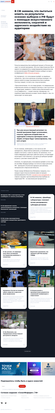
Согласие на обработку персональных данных (13, 389)
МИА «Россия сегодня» (32, 73)
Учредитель (24, 395)
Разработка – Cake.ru (49, 409)
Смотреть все (27, 351)
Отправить (22, 386)
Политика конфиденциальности (41, 395)
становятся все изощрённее (40, 175)
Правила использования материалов (43, 397)
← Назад (3, 10)
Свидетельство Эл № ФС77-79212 (8, 395)
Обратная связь (25, 397)
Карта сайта (28, 409)
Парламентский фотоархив (32, 126)
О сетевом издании (5, 397)
